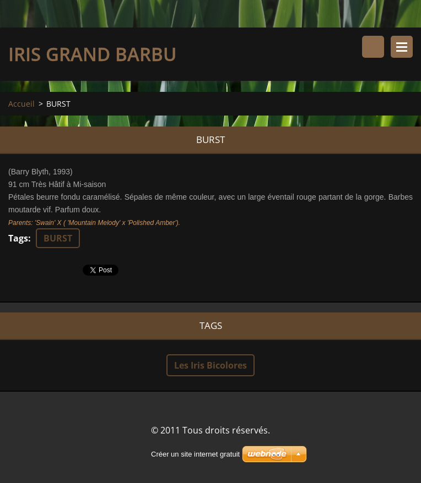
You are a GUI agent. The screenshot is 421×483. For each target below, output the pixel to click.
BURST (58, 238)
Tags (18, 238)
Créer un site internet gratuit (195, 454)
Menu (402, 47)
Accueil (21, 103)
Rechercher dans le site (373, 47)
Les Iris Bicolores (210, 365)
